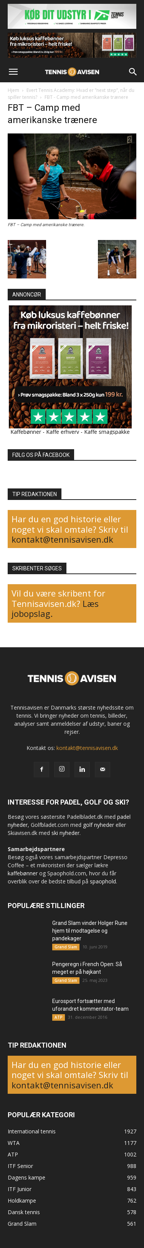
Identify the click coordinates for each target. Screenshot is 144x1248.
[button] (13, 72)
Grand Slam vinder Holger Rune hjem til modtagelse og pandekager (89, 930)
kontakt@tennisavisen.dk (62, 539)
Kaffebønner (25, 431)
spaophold (103, 881)
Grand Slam (66, 947)
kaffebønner (23, 873)
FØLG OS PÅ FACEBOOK (41, 455)
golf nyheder (98, 824)
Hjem (13, 90)
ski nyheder (65, 832)
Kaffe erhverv (62, 431)
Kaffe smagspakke (107, 431)
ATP (59, 1017)
